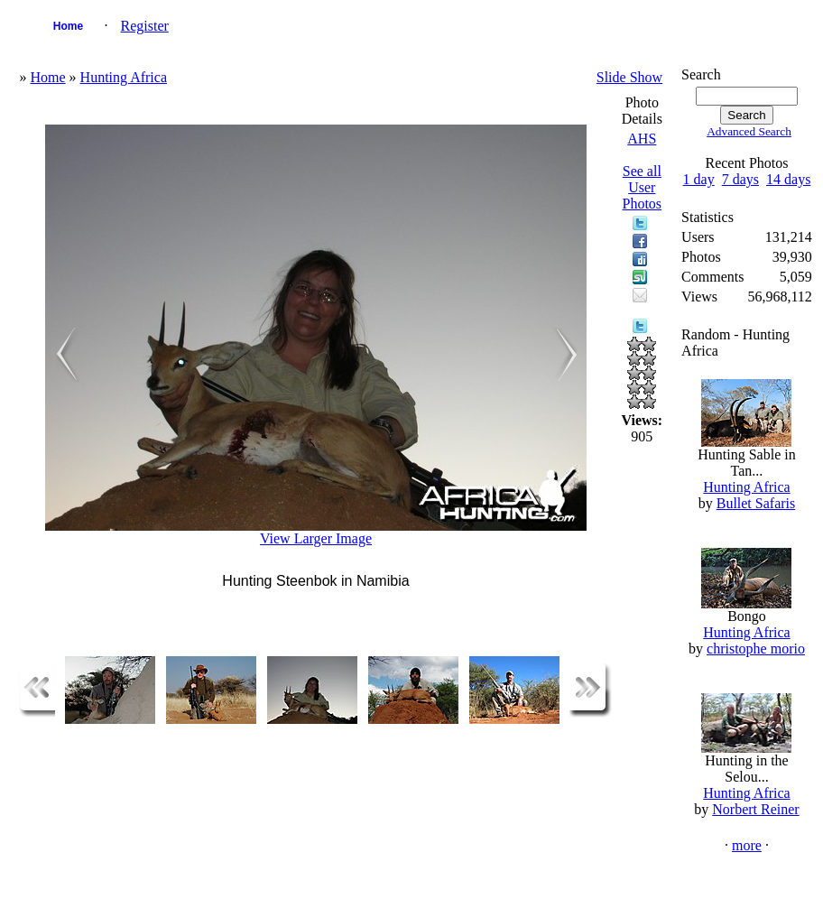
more (747, 845)
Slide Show (629, 77)
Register (144, 25)
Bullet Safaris (756, 503)
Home (68, 26)
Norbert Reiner (755, 809)
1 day (699, 179)
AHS (641, 138)
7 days (740, 179)
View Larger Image (316, 538)
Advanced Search (749, 131)
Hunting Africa (123, 77)
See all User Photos (642, 187)
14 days (788, 179)
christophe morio (756, 648)
